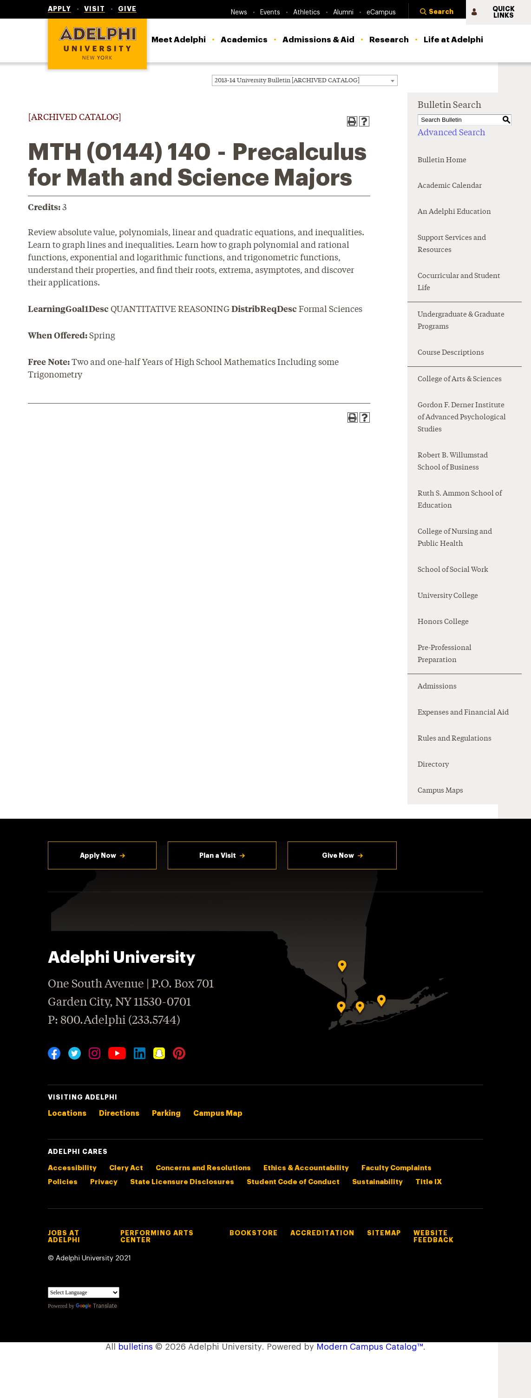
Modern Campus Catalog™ (369, 1347)
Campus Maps (440, 791)
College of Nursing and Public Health (455, 538)
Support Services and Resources (452, 244)
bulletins (135, 1347)
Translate (96, 1306)
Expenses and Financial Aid (463, 712)
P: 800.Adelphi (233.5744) (114, 1019)
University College (448, 596)
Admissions (437, 686)
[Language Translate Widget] (83, 1292)
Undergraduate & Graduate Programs (461, 321)
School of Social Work (453, 570)
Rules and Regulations (455, 738)
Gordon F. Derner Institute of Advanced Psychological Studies (462, 417)
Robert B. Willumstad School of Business (453, 461)
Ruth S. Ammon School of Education (460, 500)
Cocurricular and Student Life (459, 282)
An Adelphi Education (454, 212)
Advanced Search (451, 133)
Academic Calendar (450, 186)
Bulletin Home (442, 160)
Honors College (443, 622)
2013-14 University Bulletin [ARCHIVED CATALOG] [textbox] (287, 81)
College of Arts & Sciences (460, 379)
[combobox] (305, 80)
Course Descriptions (451, 353)
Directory (433, 765)
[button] (437, 12)
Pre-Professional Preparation (445, 654)
